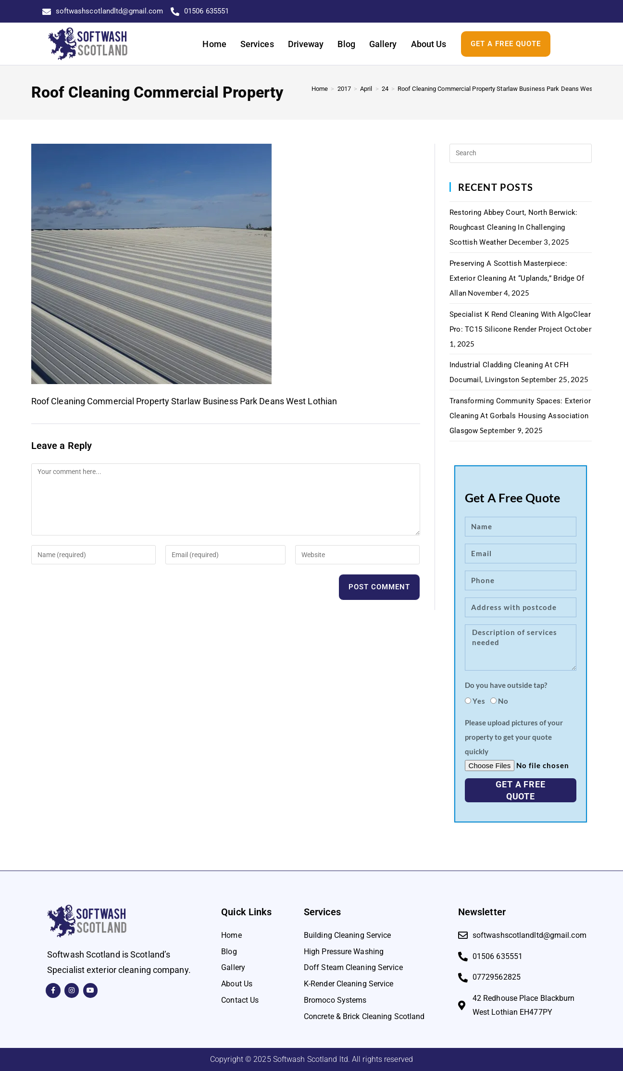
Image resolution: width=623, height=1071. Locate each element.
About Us (429, 44)
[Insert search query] (520, 153)
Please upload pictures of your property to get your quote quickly (514, 737)
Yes (479, 701)
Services (257, 44)
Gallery (383, 44)
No (503, 701)
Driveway (306, 44)
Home (214, 44)
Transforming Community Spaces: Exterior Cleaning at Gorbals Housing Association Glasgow (520, 416)
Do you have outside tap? (506, 685)
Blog (346, 44)
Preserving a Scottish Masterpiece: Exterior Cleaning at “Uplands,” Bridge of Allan (516, 278)
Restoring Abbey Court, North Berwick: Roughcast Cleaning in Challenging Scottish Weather (513, 227)
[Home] (320, 88)
